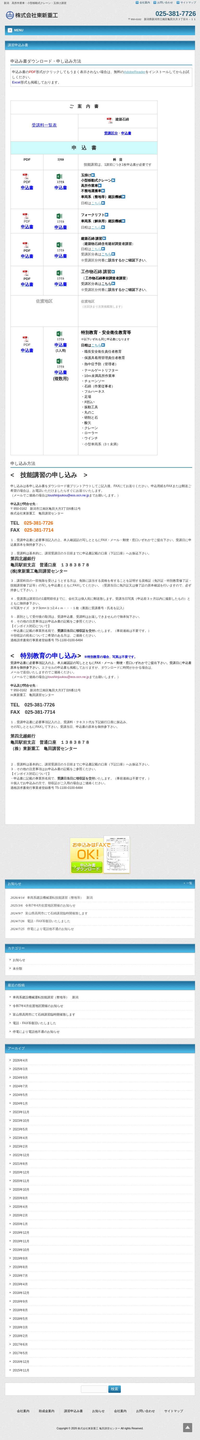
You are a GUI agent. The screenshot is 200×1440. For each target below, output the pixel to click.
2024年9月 (20, 1077)
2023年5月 (20, 1129)
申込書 (27, 187)
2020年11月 (21, 1181)
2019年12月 (21, 1232)
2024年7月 (20, 1086)
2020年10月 (21, 1189)
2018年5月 (20, 1319)
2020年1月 (20, 1224)
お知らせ (19, 960)
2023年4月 (20, 1138)
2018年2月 (20, 1336)
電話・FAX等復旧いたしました (34, 1023)
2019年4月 (20, 1284)
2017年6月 (20, 1344)
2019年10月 (21, 1250)
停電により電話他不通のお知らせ (36, 1032)
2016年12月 (21, 1362)
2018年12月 (21, 1293)
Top (187, 1427)
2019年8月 (20, 1267)
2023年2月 (20, 1146)
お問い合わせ (165, 2)
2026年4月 (20, 1060)
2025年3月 (20, 1069)
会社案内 (145, 2)
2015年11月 (21, 1370)
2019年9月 (20, 1258)
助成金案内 (46, 1411)
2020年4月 (20, 1207)
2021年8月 (20, 1164)
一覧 (189, 883)
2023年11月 (21, 1112)
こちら (96, 203)
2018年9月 (20, 1301)
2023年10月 (21, 1121)
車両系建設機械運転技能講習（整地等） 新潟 (45, 997)
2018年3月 (20, 1327)
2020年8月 (20, 1198)
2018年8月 (20, 1310)
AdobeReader (134, 72)
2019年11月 (21, 1241)
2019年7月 (20, 1275)
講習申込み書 (73, 1411)
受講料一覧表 (44, 125)
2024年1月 (20, 1103)
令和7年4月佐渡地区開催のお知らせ (38, 1006)
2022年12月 (21, 1155)
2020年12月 (21, 1172)
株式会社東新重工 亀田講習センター (99, 1428)
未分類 (17, 968)
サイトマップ (188, 2)
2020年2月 (20, 1215)
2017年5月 (20, 1353)
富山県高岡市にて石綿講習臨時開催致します (44, 1014)
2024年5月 (20, 1095)
